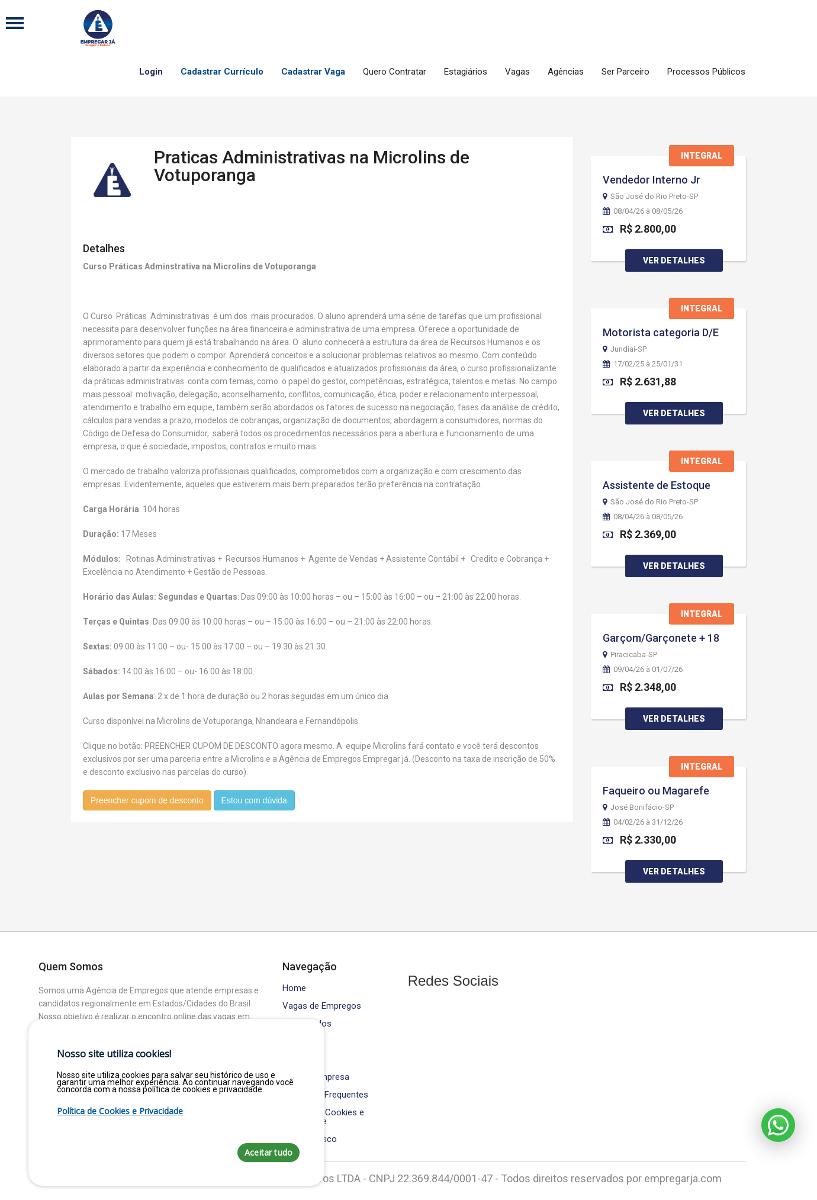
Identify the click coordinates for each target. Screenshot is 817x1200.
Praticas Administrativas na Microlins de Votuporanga (311, 161)
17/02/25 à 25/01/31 (643, 364)
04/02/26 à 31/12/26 (643, 822)
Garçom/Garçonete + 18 (661, 638)
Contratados (307, 1023)
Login (151, 71)
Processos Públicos (706, 71)
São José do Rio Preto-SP (650, 196)
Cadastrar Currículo (222, 71)
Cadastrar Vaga (313, 71)
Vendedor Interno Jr (651, 179)
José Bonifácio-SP (638, 807)
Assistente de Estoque (656, 485)
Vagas (517, 71)
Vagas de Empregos (321, 1006)
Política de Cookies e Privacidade (323, 1117)
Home (294, 988)
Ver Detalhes (674, 260)
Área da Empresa (315, 1077)
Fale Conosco (309, 1139)
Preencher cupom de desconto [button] (147, 795)
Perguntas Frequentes (325, 1094)
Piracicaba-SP (630, 655)
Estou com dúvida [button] (254, 795)
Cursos (296, 1041)
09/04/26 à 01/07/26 (643, 669)
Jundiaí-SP (624, 349)
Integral (701, 155)
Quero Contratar (394, 71)
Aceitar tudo (268, 1152)
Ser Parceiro (625, 71)
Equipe (295, 1059)
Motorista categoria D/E (661, 332)
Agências (566, 71)
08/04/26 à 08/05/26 (643, 211)
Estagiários (465, 71)
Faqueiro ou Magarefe (656, 790)
